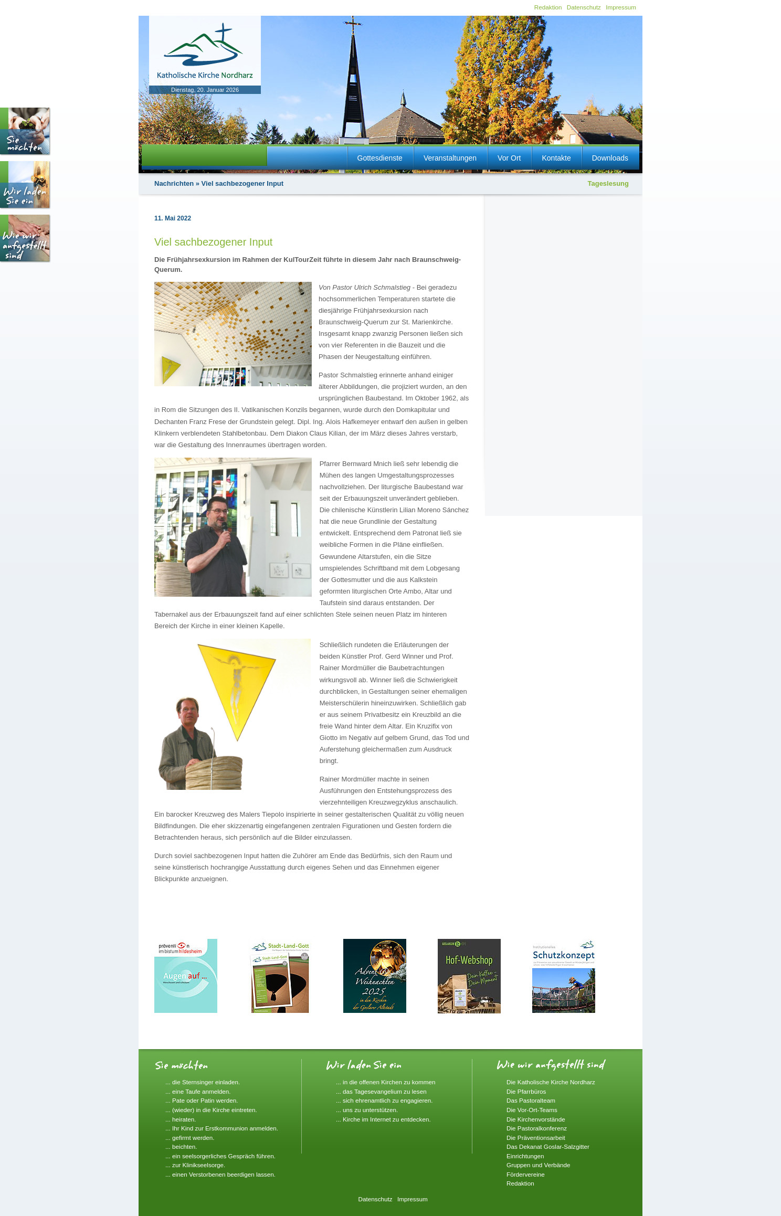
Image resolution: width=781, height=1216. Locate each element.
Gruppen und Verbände (538, 1164)
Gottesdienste (380, 158)
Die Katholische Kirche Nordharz (550, 1081)
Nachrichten (174, 183)
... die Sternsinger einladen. (202, 1081)
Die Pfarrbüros (526, 1091)
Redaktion (548, 7)
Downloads (610, 158)
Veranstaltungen (450, 158)
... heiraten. (180, 1119)
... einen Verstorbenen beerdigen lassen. (220, 1174)
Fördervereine (525, 1174)
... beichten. (181, 1146)
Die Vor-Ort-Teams (531, 1109)
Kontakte (556, 158)
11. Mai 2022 (172, 218)
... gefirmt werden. (190, 1137)
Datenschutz (584, 7)
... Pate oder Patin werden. (201, 1100)
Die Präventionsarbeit (535, 1137)
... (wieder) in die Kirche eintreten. (211, 1109)
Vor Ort (509, 158)
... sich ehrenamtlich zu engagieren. (384, 1100)
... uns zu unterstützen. (367, 1109)
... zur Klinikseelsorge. (195, 1164)
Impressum (621, 7)
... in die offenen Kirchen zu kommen (386, 1081)
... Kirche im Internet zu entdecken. (383, 1119)
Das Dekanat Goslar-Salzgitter (547, 1146)
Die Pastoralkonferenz (536, 1128)
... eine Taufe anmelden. (198, 1091)
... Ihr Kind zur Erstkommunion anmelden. (221, 1128)
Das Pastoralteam (530, 1100)
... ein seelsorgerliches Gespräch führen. (220, 1155)
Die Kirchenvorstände (535, 1119)
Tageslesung (608, 183)
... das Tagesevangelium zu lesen (381, 1091)
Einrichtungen (525, 1155)
